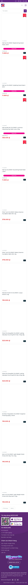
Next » (12, 508)
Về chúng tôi (4, 530)
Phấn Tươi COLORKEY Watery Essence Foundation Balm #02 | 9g (12, 253)
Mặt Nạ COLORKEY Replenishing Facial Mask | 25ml (13, 43)
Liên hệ (3, 552)
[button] (14, 26)
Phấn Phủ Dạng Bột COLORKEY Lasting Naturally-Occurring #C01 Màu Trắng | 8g (13, 333)
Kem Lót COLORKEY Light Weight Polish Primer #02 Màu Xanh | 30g (13, 495)
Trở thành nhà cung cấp (7, 535)
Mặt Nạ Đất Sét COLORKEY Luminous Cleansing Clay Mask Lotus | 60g (12, 128)
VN (26, 1)
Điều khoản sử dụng (9, 582)
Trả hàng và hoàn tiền (7, 545)
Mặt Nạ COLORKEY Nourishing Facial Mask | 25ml (13, 170)
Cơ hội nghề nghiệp (6, 532)
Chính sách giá (5, 550)
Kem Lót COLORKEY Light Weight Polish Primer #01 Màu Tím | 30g (13, 455)
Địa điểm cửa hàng (6, 537)
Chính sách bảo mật (21, 582)
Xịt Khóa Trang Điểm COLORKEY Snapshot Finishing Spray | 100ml (13, 414)
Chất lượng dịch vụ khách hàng (9, 548)
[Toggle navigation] (25, 5)
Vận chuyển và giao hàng (8, 543)
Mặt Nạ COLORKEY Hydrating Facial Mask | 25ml (13, 86)
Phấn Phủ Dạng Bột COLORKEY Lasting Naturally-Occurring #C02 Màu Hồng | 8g (13, 374)
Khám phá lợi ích (14, 562)
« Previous (5, 508)
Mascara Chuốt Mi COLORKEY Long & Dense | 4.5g (12, 293)
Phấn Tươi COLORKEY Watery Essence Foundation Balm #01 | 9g (12, 212)
